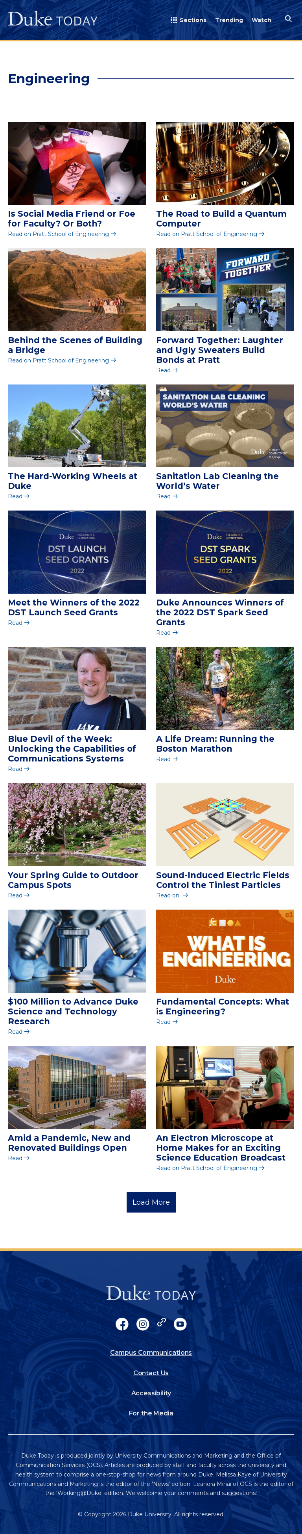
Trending (229, 20)
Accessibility (151, 1393)
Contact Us (151, 1373)
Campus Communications (151, 1352)
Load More (151, 1202)
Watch (261, 20)
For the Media (151, 1413)
